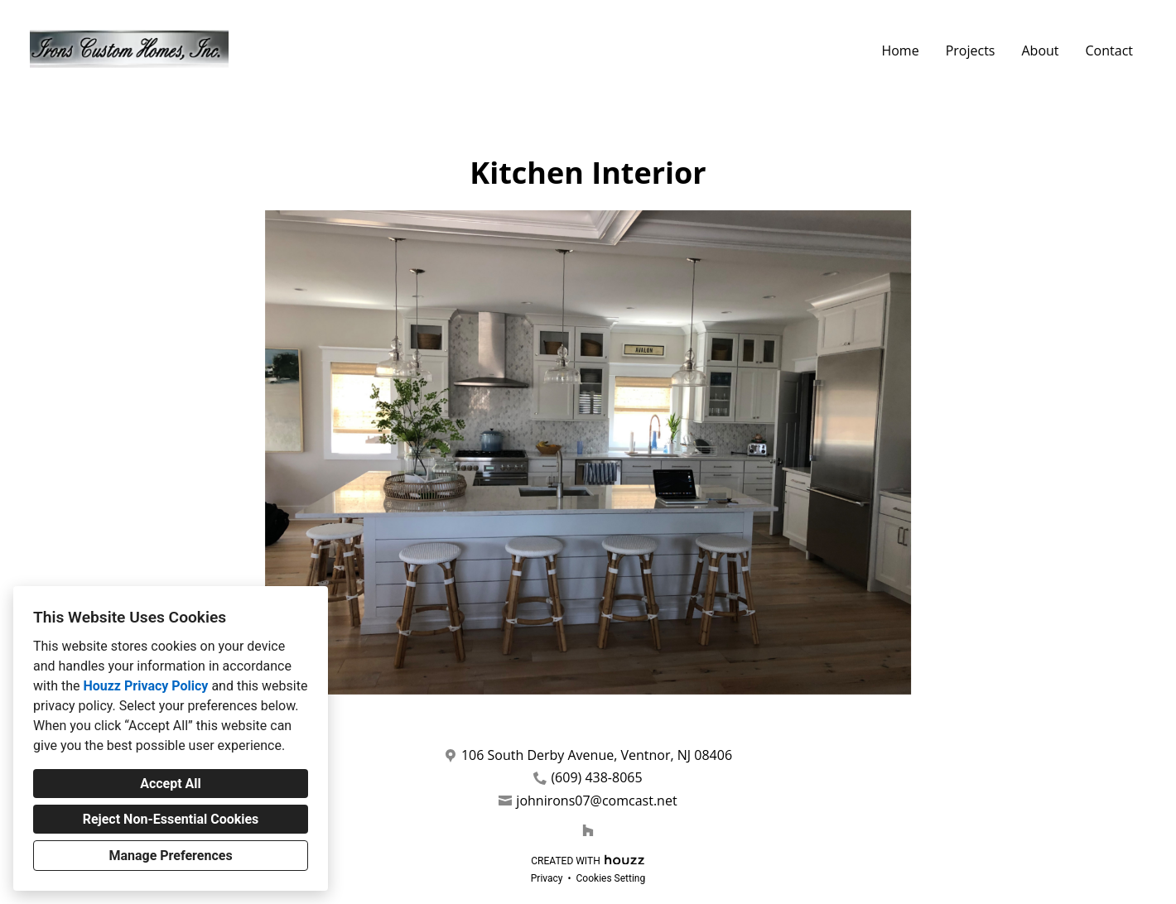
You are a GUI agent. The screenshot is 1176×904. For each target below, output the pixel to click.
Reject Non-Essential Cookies (171, 819)
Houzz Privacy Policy (145, 686)
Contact (1109, 50)
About (1039, 50)
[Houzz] (588, 830)
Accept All (170, 783)
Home (899, 50)
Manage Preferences (170, 855)
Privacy (547, 878)
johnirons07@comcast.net (596, 801)
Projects (970, 50)
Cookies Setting (611, 878)
